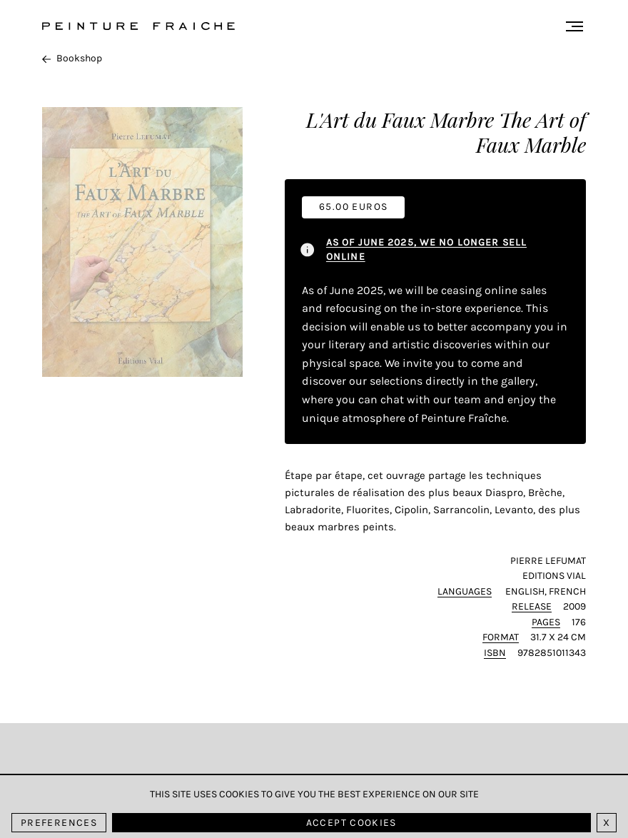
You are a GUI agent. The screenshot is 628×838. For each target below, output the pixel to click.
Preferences (59, 822)
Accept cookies (351, 822)
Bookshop (72, 58)
